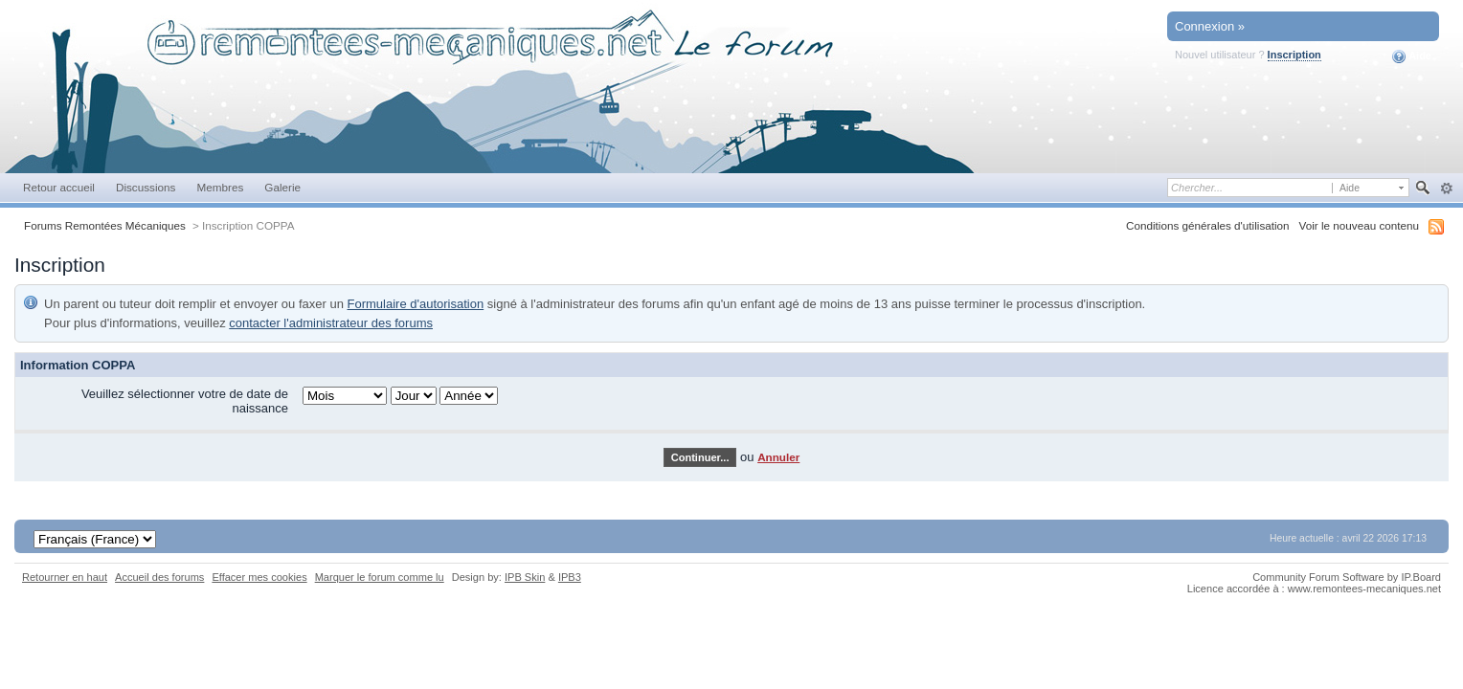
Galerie (282, 187)
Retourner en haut (64, 577)
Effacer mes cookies (259, 577)
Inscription (1294, 54)
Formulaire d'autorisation (416, 304)
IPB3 (569, 577)
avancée (1446, 188)
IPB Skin (525, 577)
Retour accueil (59, 187)
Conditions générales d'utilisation (1208, 225)
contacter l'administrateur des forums (331, 323)
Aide (1411, 56)
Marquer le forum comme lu (379, 577)
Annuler (778, 457)
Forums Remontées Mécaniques (105, 225)
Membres (219, 187)
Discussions (146, 187)
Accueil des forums (159, 577)
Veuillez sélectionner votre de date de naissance (184, 401)
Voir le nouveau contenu (1359, 225)
